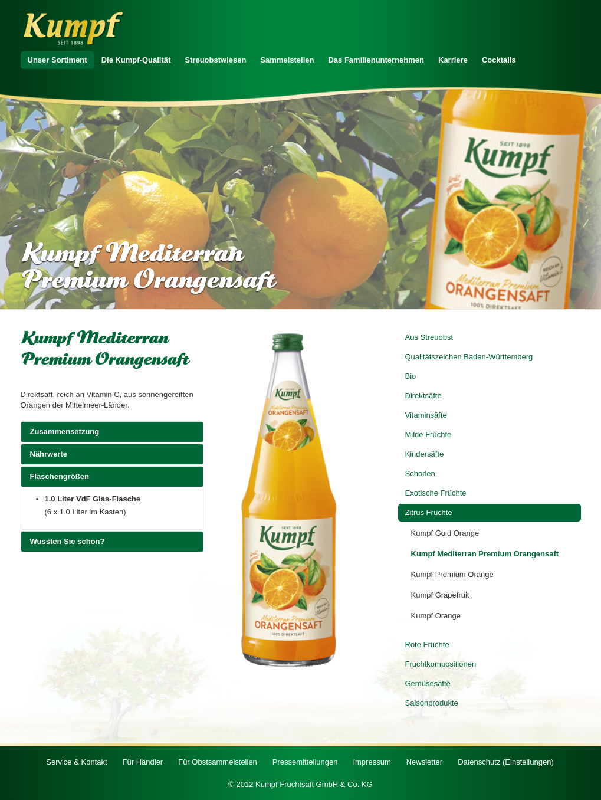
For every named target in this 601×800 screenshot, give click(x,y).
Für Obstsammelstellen (217, 762)
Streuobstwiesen (215, 59)
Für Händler (143, 762)
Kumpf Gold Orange (445, 533)
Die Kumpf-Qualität (136, 59)
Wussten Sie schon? (112, 541)
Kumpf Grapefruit (440, 595)
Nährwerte (112, 453)
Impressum (371, 762)
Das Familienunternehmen (376, 59)
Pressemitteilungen (305, 762)
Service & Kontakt (76, 762)
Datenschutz (506, 762)
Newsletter (424, 762)
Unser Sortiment (57, 59)
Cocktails (499, 59)
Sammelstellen (287, 59)
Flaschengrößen (112, 476)
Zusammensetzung (112, 431)
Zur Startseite (74, 28)
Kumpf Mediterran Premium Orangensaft (485, 553)
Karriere (453, 59)
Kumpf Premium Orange (452, 574)
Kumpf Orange (436, 615)
